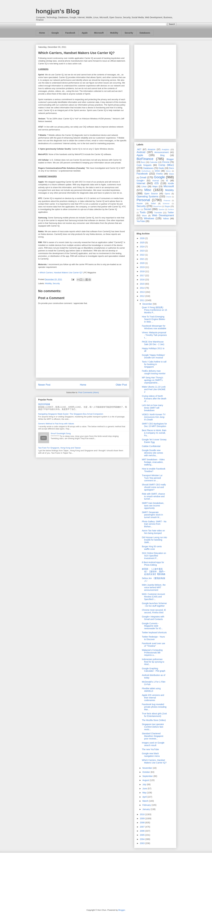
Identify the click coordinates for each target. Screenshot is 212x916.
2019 (142, 267)
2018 (142, 271)
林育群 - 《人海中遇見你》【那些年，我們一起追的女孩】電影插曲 (153, 571)
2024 (142, 246)
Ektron (168, 171)
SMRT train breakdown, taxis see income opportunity (153, 505)
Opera (167, 194)
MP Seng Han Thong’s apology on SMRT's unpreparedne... (152, 380)
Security (129, 33)
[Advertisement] (155, 91)
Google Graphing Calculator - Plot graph (153, 669)
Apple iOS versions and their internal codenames (153, 697)
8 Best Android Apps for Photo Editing (153, 563)
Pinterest (167, 200)
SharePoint (157, 206)
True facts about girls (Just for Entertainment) (154, 714)
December (147, 304)
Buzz (143, 162)
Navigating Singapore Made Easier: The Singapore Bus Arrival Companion (70, 414)
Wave (144, 216)
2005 (142, 835)
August (145, 780)
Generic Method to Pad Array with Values (56, 423)
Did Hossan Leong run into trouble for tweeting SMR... (154, 540)
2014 (142, 288)
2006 (142, 831)
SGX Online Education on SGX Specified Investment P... (154, 555)
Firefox (159, 174)
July (144, 784)
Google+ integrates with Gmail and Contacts (153, 617)
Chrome (165, 162)
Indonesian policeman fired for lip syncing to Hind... (153, 662)
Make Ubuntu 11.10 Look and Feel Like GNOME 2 (154, 389)
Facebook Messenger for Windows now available (154, 327)
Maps (155, 186)
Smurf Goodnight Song (61, 433)
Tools (143, 212)
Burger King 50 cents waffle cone (152, 547)
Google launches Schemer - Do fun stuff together (154, 604)
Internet (141, 183)
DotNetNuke (146, 171)
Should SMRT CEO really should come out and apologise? (154, 487)
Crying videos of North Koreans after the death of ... (154, 398)
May (144, 792)
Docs (171, 168)
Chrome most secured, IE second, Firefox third (154, 611)
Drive (157, 171)
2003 (142, 843)
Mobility (114, 33)
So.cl (138, 209)
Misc (147, 190)
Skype (167, 206)
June (144, 788)
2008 (142, 822)
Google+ (141, 180)
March (145, 801)
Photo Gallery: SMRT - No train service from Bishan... (154, 524)
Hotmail (155, 181)
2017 (142, 275)
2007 (142, 827)
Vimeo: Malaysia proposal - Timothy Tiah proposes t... (154, 335)
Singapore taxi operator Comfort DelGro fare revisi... (153, 727)
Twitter (171, 212)
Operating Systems (147, 196)
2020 (142, 263)
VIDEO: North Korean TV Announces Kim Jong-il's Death (154, 417)
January (146, 809)
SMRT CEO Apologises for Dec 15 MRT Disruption (154, 424)
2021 (142, 259)
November (147, 768)
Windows (149, 218)
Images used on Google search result (153, 744)
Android (141, 152)
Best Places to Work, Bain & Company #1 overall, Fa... (154, 433)
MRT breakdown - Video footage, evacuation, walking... (153, 462)
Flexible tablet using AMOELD (151, 689)
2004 (142, 839)
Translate (158, 213)
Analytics (165, 149)
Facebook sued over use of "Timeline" (153, 644)
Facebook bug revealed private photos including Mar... (154, 707)
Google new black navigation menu (151, 754)
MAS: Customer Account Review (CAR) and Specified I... (153, 596)
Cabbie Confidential (151, 446)
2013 (142, 292)
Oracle (168, 197)
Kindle (171, 183)
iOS (156, 183)
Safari (153, 203)
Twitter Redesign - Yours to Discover (153, 638)
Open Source (151, 193)
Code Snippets (144, 165)
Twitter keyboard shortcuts (154, 632)
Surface (171, 209)
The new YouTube (150, 749)
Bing (162, 155)
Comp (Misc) (166, 165)
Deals (161, 168)
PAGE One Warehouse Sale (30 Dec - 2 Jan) (153, 343)
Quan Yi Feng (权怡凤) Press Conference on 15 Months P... (154, 310)
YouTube (141, 221)
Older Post (121, 384)
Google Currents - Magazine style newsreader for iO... (152, 626)
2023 (142, 250)
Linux (143, 186)
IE (167, 180)
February (146, 805)
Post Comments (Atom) (88, 392)
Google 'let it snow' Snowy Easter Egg (154, 440)
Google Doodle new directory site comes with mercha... (152, 453)
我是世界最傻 (44, 404)
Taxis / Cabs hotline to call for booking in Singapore (154, 364)
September (147, 776)
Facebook (70, 33)
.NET (139, 149)
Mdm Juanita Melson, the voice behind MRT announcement (154, 587)
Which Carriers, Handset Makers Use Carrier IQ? (61, 272)
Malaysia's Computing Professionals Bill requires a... (152, 652)
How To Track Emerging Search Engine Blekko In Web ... (153, 319)
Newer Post (44, 384)
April (144, 797)
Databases (145, 33)
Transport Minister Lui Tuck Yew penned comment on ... (152, 478)
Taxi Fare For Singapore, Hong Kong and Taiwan (59, 448)
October (146, 772)
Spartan (161, 209)
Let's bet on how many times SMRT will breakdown (152, 408)
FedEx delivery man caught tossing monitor (154, 372)
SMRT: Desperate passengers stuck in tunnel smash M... (152, 515)
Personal (143, 200)
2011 (142, 300)
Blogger (170, 159)
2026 (142, 238)
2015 (142, 284)
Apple (85, 33)
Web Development (163, 215)
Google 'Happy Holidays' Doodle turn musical (153, 356)
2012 (142, 296)
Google (55, 33)
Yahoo (166, 218)
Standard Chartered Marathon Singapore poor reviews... (152, 736)
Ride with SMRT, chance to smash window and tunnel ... (153, 496)
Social (147, 209)
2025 (142, 242)
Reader (140, 203)
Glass (171, 174)
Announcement (161, 152)
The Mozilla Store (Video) (154, 720)
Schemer (166, 203)
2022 (142, 255)
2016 (142, 279)
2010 (142, 814)
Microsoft (99, 33)
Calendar (153, 162)
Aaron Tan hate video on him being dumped (153, 531)
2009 (142, 818)
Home (42, 33)
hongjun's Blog (58, 11)
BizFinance (145, 159)
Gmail (143, 177)
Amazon (151, 149)
